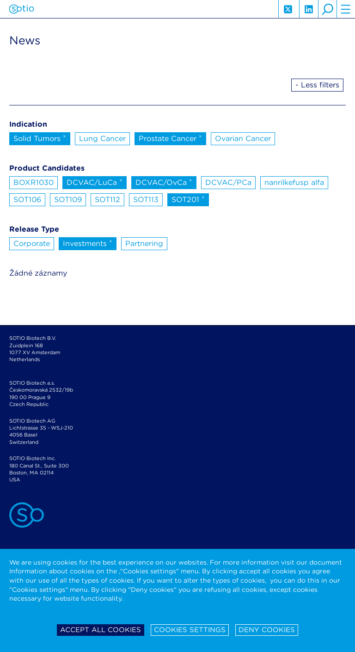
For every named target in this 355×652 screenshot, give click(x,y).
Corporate (31, 243)
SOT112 (107, 199)
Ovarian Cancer (243, 138)
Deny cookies (267, 630)
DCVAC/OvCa (163, 182)
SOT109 (68, 199)
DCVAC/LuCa (94, 182)
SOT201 (188, 199)
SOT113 (146, 199)
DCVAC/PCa (228, 182)
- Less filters (317, 84)
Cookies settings (190, 630)
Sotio (21, 9)
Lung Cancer (102, 138)
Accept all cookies (100, 630)
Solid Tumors (39, 138)
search (327, 9)
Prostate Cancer (170, 138)
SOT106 (27, 199)
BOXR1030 (33, 182)
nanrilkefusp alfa (294, 182)
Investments (87, 243)
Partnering (144, 243)
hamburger (346, 9)
